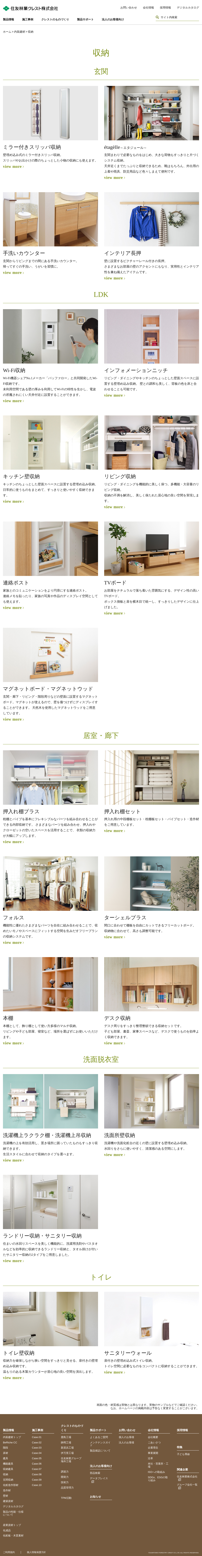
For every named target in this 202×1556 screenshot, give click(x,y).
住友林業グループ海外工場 (71, 1460)
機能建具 (8, 1463)
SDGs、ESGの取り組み (158, 1479)
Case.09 (37, 1479)
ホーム (7, 31)
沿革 (150, 1458)
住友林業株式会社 (187, 1476)
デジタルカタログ (188, 7)
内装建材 (19, 31)
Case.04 (37, 1453)
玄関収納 (8, 1479)
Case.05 (37, 1458)
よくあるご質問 (99, 1437)
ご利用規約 (9, 1552)
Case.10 (37, 1485)
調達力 (65, 1471)
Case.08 (37, 1474)
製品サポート (85, 19)
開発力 (65, 1476)
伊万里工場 (67, 1453)
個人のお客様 (126, 1437)
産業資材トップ (12, 1525)
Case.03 (37, 1447)
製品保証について (100, 1450)
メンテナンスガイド (100, 1444)
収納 (5, 1474)
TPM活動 (66, 1497)
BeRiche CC (10, 1442)
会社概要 (153, 1437)
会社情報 (148, 7)
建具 (5, 1458)
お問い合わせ (128, 7)
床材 (5, 1453)
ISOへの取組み (156, 1472)
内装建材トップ (12, 1437)
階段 (5, 1447)
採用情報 (165, 7)
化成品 (7, 1530)
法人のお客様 (126, 1442)
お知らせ (95, 1496)
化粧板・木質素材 (13, 1535)
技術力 (65, 1482)
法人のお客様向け (113, 19)
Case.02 (37, 1442)
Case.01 (37, 1437)
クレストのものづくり (55, 19)
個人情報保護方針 (36, 1552)
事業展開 (153, 1453)
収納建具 (8, 1469)
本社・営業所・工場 (158, 1465)
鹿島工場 (66, 1437)
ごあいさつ (154, 1442)
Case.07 (37, 1469)
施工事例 (27, 19)
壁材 (5, 1495)
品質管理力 (67, 1487)
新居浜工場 (67, 1447)
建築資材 (8, 1501)
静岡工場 (66, 1442)
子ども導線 (183, 1454)
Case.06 (37, 1463)
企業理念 (153, 1447)
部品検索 (95, 1472)
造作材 (7, 1490)
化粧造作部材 (10, 1485)
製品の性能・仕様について (13, 1513)
